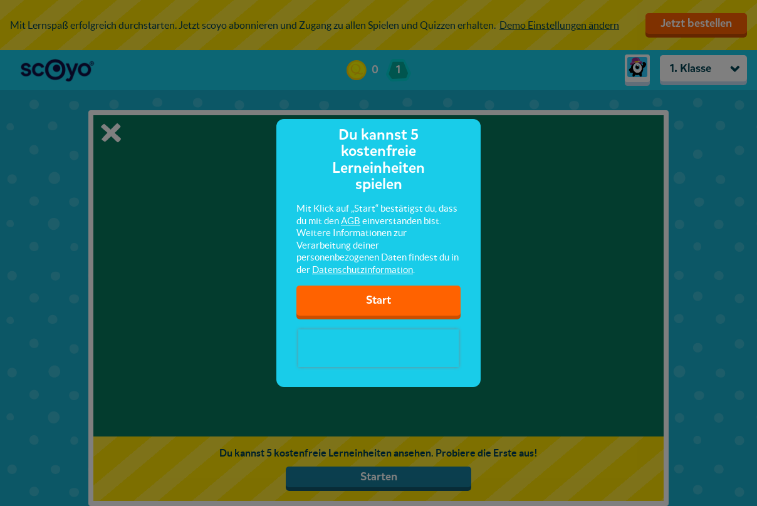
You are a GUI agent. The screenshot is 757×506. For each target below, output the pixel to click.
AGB (350, 220)
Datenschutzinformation (362, 269)
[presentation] (378, 348)
